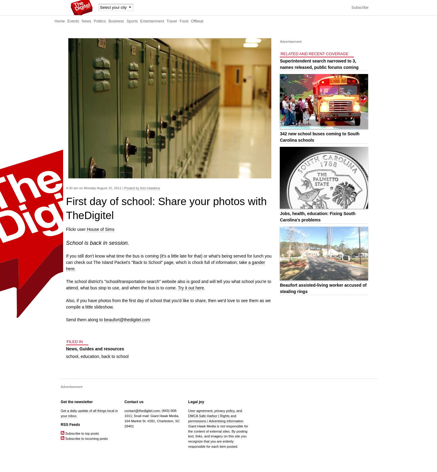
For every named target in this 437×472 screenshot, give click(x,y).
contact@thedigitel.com (142, 411)
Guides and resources (102, 348)
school (72, 356)
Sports (132, 21)
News (86, 21)
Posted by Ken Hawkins (142, 188)
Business (116, 21)
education (90, 356)
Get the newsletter (77, 402)
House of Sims (100, 229)
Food (184, 21)
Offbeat (197, 21)
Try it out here (191, 287)
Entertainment (152, 21)
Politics (100, 21)
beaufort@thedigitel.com (127, 319)
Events (73, 21)
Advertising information (226, 421)
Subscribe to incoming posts (84, 438)
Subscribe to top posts (80, 433)
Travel (172, 21)
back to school (115, 356)
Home (60, 21)
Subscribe (359, 7)
